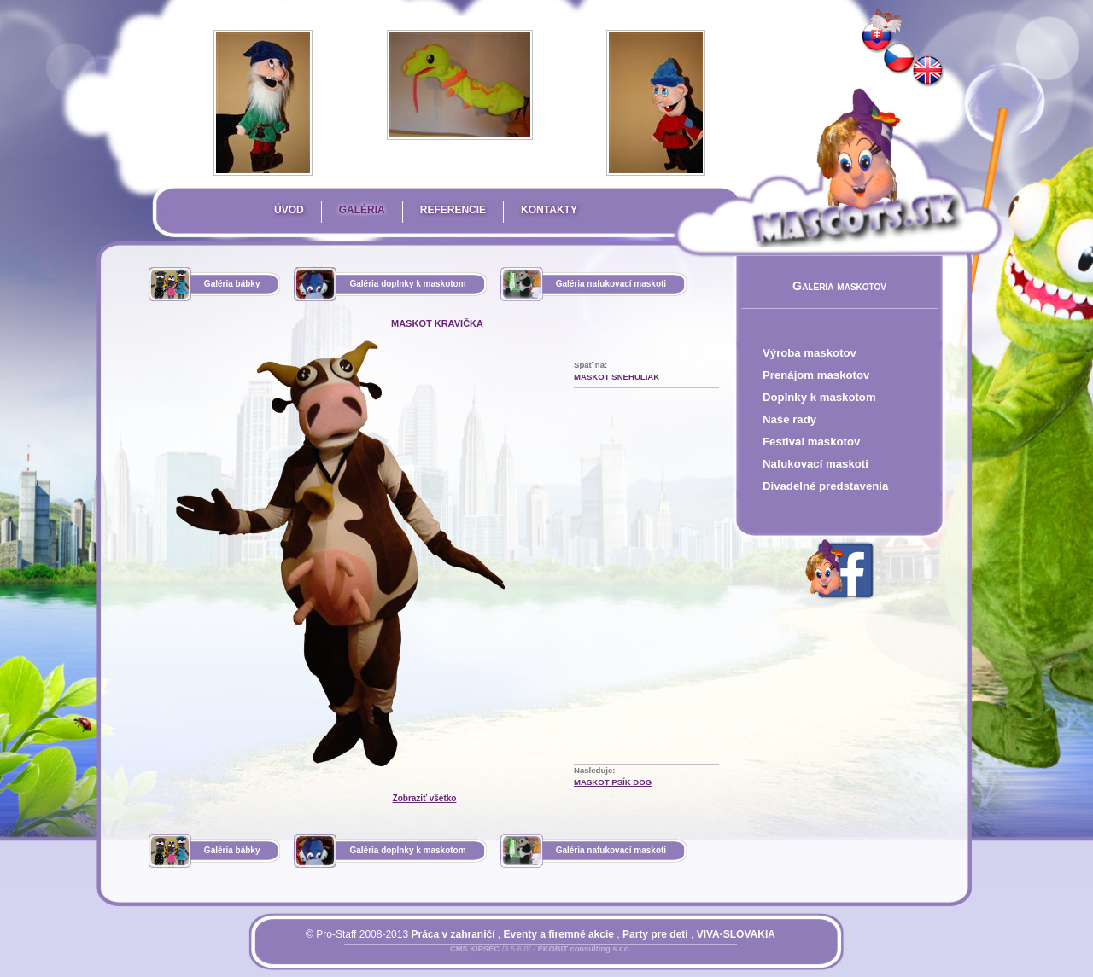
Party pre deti (655, 934)
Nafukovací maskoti (815, 463)
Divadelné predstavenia (825, 486)
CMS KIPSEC (475, 949)
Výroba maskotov (809, 352)
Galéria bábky (232, 283)
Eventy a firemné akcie (559, 934)
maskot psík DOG (613, 782)
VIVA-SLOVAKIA (736, 934)
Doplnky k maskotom (819, 397)
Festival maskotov (811, 441)
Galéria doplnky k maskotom (407, 283)
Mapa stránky (570, 959)
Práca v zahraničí (452, 934)
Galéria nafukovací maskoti (611, 283)
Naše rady (789, 419)
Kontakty (549, 210)
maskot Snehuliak (616, 376)
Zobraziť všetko (425, 798)
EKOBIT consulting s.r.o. (584, 949)
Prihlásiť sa (506, 959)
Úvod (289, 210)
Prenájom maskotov (816, 375)
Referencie (453, 210)
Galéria (362, 210)
